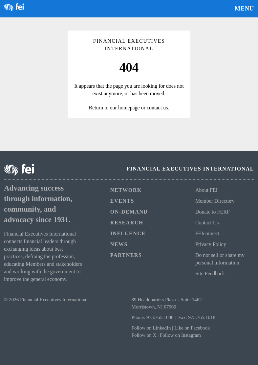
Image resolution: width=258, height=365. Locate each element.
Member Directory (215, 201)
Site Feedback (210, 273)
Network (126, 190)
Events (122, 201)
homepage (129, 107)
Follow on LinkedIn (151, 328)
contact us (157, 107)
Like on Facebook (192, 328)
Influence (128, 233)
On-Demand (129, 212)
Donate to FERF (212, 212)
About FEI (206, 190)
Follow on (142, 335)
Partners (126, 255)
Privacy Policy (210, 244)
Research (126, 222)
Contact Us (207, 222)
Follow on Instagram (180, 335)
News (119, 244)
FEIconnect (207, 233)
